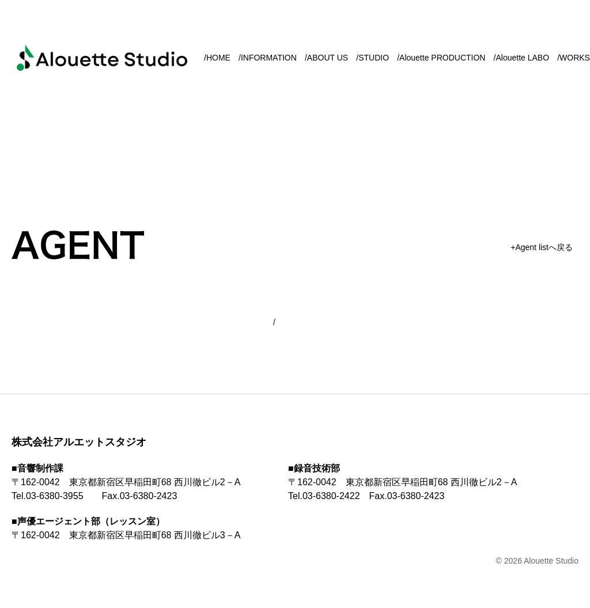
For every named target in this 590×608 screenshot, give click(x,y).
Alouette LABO (522, 57)
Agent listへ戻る (544, 247)
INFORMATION (269, 57)
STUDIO (373, 57)
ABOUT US (327, 57)
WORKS (574, 57)
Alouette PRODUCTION (442, 57)
